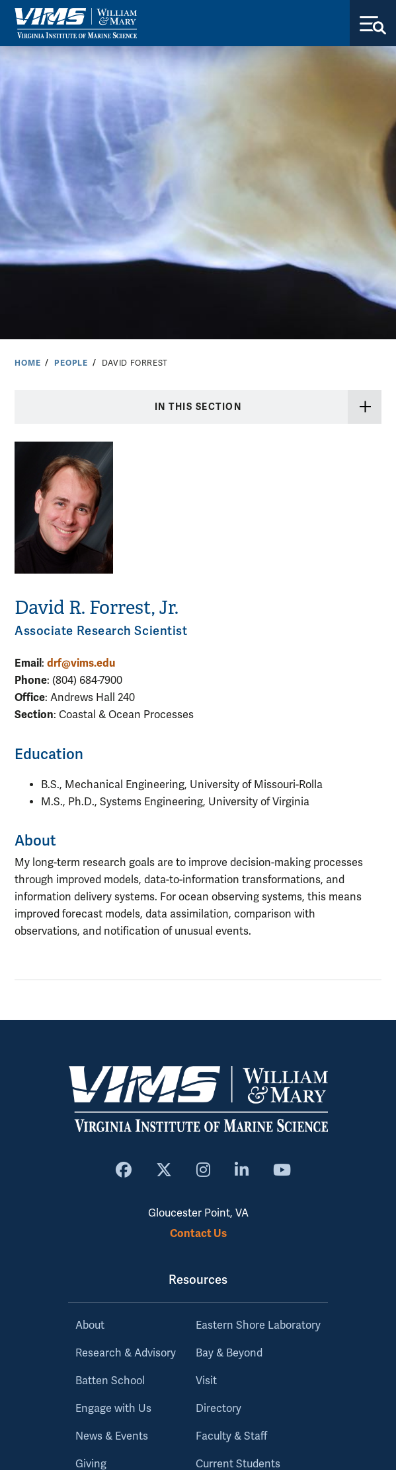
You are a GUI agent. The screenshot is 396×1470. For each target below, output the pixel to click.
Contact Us (198, 1233)
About (89, 1325)
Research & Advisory (125, 1353)
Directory (218, 1408)
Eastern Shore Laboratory (258, 1325)
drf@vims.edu (81, 663)
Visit (206, 1380)
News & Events (111, 1436)
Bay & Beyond (229, 1353)
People (71, 363)
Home (27, 363)
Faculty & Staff (231, 1436)
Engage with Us (113, 1408)
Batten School (110, 1380)
